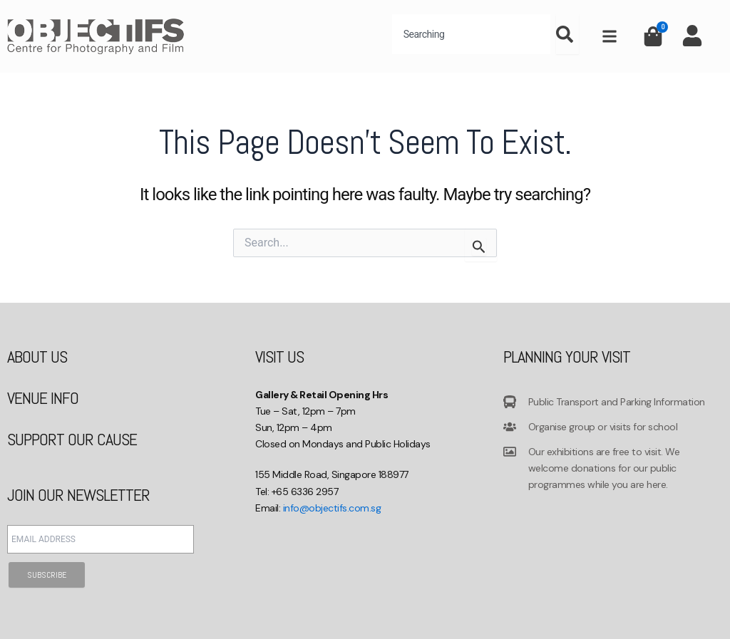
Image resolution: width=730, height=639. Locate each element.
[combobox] (471, 34)
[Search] (567, 34)
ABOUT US (37, 357)
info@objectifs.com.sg (332, 508)
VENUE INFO (42, 398)
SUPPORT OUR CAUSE (72, 439)
